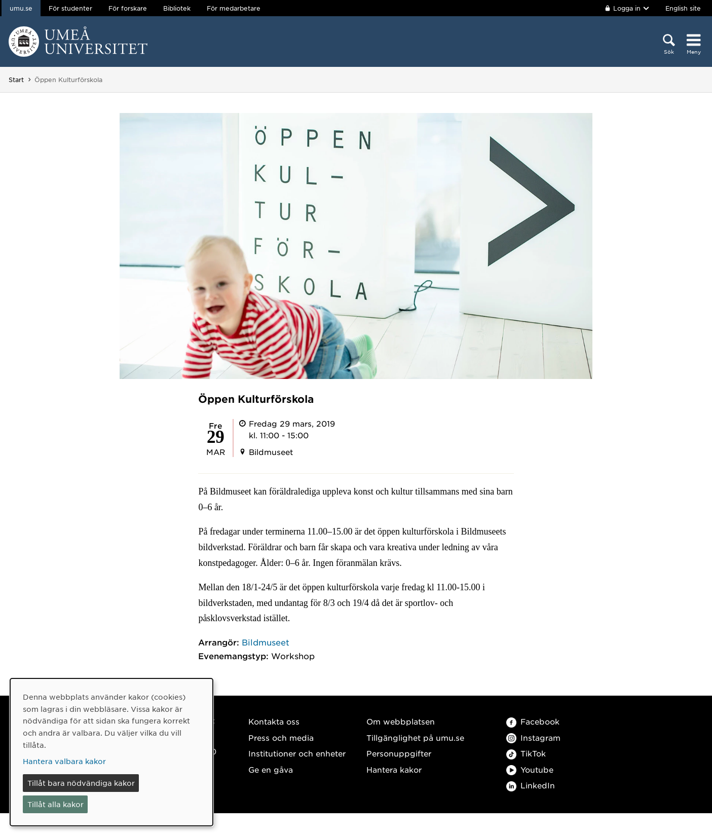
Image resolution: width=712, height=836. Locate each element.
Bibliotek (177, 8)
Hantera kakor (394, 769)
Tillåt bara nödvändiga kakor (81, 782)
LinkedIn (530, 785)
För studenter (70, 8)
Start (16, 79)
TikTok (526, 753)
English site (683, 8)
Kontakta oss (273, 721)
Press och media (281, 737)
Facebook (532, 721)
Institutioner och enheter (297, 753)
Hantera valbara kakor (64, 761)
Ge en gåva (270, 769)
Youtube (529, 769)
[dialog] (111, 752)
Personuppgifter (398, 753)
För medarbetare (233, 8)
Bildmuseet (265, 642)
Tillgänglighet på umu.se (415, 737)
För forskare (127, 8)
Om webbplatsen (400, 721)
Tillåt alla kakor (55, 804)
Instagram (533, 737)
